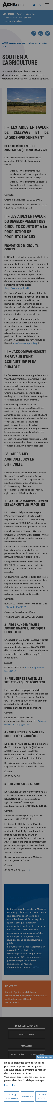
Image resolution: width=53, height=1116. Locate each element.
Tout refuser (41, 1095)
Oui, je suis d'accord (12, 1095)
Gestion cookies (44, 1057)
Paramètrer (27, 1096)
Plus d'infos (9, 1085)
